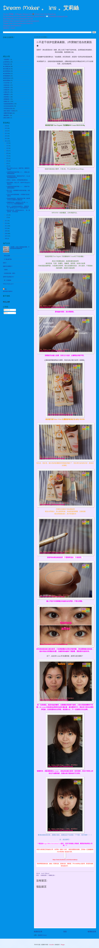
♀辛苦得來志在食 (7, 108)
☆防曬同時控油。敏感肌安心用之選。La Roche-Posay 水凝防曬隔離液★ (17, 203)
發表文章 (7, 310)
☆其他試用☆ (6, 87)
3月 (7, 166)
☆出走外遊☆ (6, 82)
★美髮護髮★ (6, 75)
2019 (6, 128)
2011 (6, 226)
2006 (6, 238)
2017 (6, 133)
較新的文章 (38, 931)
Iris (6, 289)
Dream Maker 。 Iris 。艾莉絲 (41, 8)
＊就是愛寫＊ (6, 59)
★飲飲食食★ (6, 78)
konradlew (51, 944)
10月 (7, 148)
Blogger (63, 944)
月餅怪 (6, 269)
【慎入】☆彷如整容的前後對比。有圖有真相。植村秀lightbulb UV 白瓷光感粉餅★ (17, 207)
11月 (7, 145)
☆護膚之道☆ (51, 875)
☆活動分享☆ (6, 92)
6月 (7, 158)
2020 (6, 125)
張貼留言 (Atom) (42, 935)
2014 (6, 141)
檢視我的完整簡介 (8, 291)
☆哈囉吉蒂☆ (6, 89)
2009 (6, 231)
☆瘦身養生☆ (6, 96)
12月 (7, 143)
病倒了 (5, 262)
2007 (6, 236)
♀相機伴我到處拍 (7, 113)
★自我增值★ (6, 71)
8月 (7, 153)
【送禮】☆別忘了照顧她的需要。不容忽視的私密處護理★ (19, 247)
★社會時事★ (6, 73)
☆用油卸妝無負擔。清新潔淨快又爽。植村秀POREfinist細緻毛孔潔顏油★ (18, 199)
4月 (7, 163)
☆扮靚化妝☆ (43, 875)
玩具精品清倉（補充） (10, 273)
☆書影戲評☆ (6, 94)
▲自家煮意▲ (6, 62)
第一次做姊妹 (7, 280)
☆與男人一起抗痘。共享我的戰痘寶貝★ (17, 180)
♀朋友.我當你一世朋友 (9, 110)
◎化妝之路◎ (6, 64)
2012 (6, 223)
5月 (7, 161)
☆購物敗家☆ (6, 99)
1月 (7, 217)
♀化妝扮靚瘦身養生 (8, 103)
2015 (6, 138)
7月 (7, 156)
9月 (7, 150)
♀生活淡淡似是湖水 (8, 106)
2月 (7, 215)
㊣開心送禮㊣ (6, 117)
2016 (6, 136)
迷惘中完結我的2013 (8, 276)
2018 (6, 131)
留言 (6, 313)
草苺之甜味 (7, 255)
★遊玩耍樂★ (6, 80)
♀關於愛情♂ (6, 115)
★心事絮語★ (6, 66)
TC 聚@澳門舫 (8, 259)
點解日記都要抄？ (8, 266)
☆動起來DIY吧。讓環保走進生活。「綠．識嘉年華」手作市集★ (18, 211)
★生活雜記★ (6, 68)
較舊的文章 (92, 931)
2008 (6, 233)
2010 (6, 228)
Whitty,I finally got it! (8, 283)
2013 (6, 220)
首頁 (65, 931)
